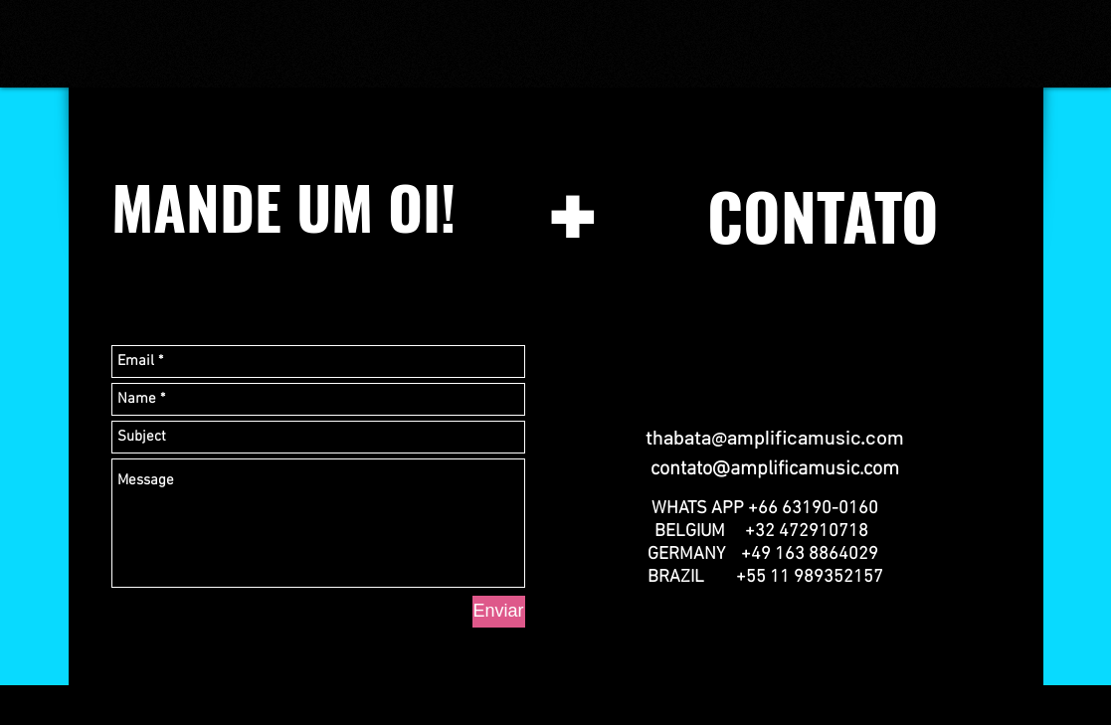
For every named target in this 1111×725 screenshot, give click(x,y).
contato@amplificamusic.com (774, 469)
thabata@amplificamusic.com (775, 437)
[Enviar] (498, 612)
